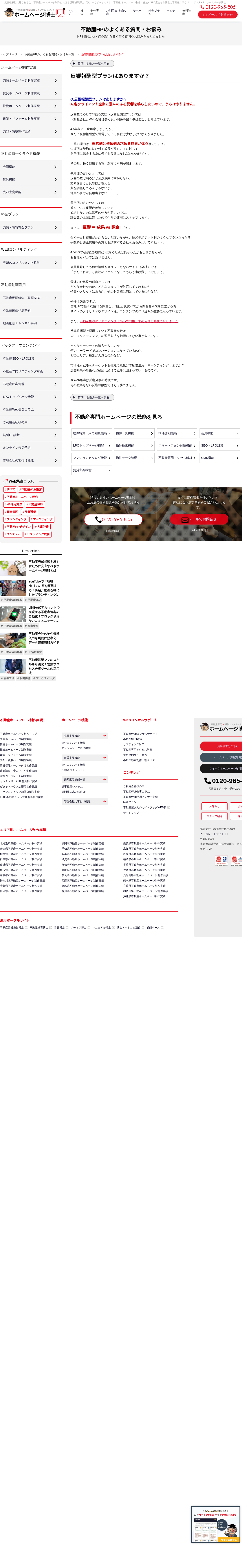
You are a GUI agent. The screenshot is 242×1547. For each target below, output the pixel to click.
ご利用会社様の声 (116, 13)
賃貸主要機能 (82, 471)
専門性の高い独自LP (74, 810)
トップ (70, 13)
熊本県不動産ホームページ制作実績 (144, 898)
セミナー (171, 13)
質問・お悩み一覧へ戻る (93, 63)
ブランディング (16, 534)
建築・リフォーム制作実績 (16, 770)
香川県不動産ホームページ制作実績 (83, 909)
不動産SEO (36, 519)
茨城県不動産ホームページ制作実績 (21, 882)
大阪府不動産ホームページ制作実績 (83, 888)
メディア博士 (80, 946)
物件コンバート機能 (73, 758)
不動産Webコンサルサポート (140, 748)
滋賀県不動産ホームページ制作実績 (83, 877)
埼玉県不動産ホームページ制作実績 (21, 888)
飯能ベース (155, 946)
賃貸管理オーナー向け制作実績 (18, 781)
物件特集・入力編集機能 (90, 434)
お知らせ (214, 821)
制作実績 (94, 13)
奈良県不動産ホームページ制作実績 (83, 893)
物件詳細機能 (168, 434)
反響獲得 (30, 526)
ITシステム (13, 549)
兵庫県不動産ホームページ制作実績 (83, 898)
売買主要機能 (85, 750)
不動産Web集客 (31, 504)
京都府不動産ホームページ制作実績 (83, 882)
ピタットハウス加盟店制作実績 (18, 803)
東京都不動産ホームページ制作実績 (21, 893)
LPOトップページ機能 (88, 446)
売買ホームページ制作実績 (16, 754)
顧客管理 (12, 526)
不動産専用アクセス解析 (175, 459)
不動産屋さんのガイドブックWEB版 (146, 824)
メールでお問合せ (218, 15)
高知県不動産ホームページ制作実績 (144, 866)
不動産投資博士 (41, 946)
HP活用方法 (14, 519)
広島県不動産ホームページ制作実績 (144, 871)
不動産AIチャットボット (76, 787)
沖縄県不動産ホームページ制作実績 (144, 915)
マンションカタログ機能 (90, 459)
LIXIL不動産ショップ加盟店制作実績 (21, 814)
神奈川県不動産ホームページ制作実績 (22, 898)
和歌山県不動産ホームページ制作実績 (145, 909)
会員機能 (207, 434)
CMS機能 (207, 459)
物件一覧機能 (125, 434)
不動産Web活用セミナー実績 (140, 813)
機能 (81, 13)
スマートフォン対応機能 (175, 446)
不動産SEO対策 (132, 754)
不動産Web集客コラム (136, 807)
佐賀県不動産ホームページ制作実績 (144, 888)
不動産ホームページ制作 (22, 511)
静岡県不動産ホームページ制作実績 (83, 860)
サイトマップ (131, 829)
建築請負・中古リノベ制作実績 (18, 787)
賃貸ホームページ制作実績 (16, 759)
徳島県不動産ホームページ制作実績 (83, 904)
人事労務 (43, 541)
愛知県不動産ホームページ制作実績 (83, 866)
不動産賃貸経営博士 (14, 946)
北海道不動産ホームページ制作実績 (21, 860)
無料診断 (187, 13)
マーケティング (43, 534)
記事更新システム (72, 804)
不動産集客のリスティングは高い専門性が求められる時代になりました (129, 321)
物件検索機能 (125, 446)
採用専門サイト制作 (135, 770)
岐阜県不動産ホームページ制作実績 (83, 871)
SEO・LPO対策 (212, 446)
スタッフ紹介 (214, 831)
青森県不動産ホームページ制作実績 (21, 866)
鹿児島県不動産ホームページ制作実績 (145, 893)
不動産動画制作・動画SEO (139, 776)
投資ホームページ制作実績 (16, 765)
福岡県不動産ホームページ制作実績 (144, 877)
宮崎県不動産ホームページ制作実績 (144, 904)
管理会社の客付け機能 (85, 820)
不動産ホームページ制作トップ (18, 748)
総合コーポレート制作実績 (16, 792)
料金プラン (154, 13)
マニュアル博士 (103, 946)
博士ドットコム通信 (130, 946)
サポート (137, 13)
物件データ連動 (127, 459)
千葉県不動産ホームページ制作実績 (21, 904)
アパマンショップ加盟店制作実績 (20, 809)
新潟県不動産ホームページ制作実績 (21, 909)
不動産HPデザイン (19, 541)
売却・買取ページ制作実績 (16, 776)
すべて (11, 504)
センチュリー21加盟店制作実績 (18, 798)
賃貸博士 (61, 946)
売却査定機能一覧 (85, 797)
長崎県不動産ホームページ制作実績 (144, 882)
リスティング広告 (38, 549)
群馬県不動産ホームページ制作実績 (21, 877)
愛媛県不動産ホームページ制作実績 (144, 860)
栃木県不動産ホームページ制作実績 (21, 871)
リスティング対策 (133, 759)
